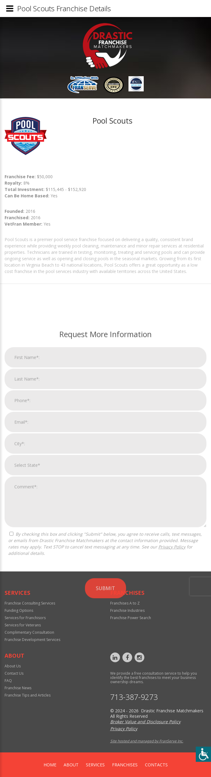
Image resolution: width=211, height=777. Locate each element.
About (71, 765)
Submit (105, 700)
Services (95, 765)
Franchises (125, 765)
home (50, 765)
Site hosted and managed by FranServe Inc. (146, 741)
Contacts (156, 765)
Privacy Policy (171, 659)
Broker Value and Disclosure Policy (145, 721)
